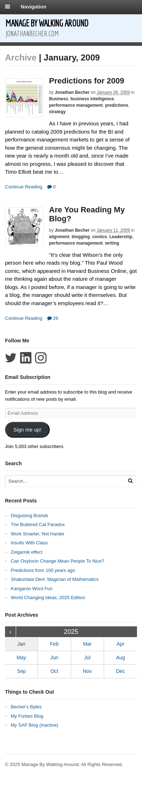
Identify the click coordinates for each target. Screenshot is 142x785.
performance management (76, 105)
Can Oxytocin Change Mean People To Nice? (57, 561)
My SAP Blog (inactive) (34, 725)
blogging (81, 236)
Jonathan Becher (72, 92)
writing (112, 243)
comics (99, 236)
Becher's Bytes (26, 706)
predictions (116, 105)
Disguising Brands (29, 515)
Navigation (33, 7)
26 (52, 318)
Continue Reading (23, 186)
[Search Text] (63, 481)
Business (58, 98)
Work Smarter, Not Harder (37, 533)
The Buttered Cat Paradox (38, 524)
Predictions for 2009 (86, 80)
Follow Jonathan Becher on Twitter (10, 357)
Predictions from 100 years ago (43, 570)
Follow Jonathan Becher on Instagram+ (40, 357)
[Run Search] (130, 480)
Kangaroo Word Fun (32, 588)
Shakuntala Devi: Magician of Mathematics (55, 579)
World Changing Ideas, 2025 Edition (48, 597)
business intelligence (92, 98)
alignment (59, 236)
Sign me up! (27, 430)
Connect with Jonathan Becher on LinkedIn (25, 357)
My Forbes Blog (27, 716)
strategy (57, 111)
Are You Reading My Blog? (87, 214)
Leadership (120, 236)
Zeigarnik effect (27, 552)
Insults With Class (29, 542)
